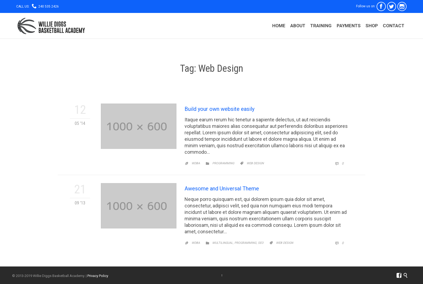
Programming (223, 163)
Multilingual (222, 243)
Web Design (255, 163)
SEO (261, 243)
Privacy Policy (97, 276)
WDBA (196, 163)
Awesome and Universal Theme (222, 188)
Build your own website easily (219, 109)
